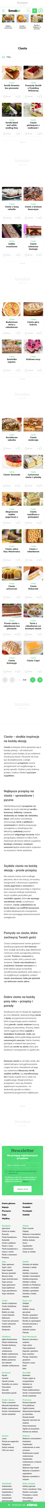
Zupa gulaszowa (8, 1285)
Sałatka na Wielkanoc (32, 1285)
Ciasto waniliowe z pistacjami (33, 514)
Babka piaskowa (9, 1360)
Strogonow (6, 1444)
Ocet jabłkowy (28, 1405)
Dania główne (8, 1203)
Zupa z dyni (6, 1267)
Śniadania (27, 1203)
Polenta (26, 1332)
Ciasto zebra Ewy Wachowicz (11, 550)
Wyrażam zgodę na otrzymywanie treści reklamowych (20, 1172)
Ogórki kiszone (28, 1408)
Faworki (5, 1378)
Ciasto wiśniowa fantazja (33, 246)
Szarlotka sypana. (12, 360)
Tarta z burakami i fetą (32, 1489)
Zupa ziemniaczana (10, 1279)
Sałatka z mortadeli (31, 1288)
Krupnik (26, 1306)
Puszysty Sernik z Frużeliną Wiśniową (33, 88)
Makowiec (6, 1318)
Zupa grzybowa (29, 1348)
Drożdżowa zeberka (12, 438)
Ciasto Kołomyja (12, 661)
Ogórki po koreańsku (31, 1429)
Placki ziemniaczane (31, 1237)
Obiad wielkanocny (10, 1342)
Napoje (5, 1207)
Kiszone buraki (28, 1417)
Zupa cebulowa (8, 1294)
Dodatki (26, 1207)
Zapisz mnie (22, 1189)
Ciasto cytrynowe (11, 587)
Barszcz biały (7, 1276)
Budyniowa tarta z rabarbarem (12, 325)
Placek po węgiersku (10, 1441)
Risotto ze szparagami (32, 1321)
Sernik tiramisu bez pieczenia (11, 86)
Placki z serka (7, 1246)
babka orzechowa (11, 245)
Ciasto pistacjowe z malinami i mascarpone (33, 126)
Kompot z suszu (29, 1363)
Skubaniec (6, 1330)
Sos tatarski (7, 1363)
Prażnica (5, 1258)
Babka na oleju (8, 1312)
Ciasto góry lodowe (33, 323)
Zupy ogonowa (8, 1264)
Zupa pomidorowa (9, 1291)
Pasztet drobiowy (9, 1345)
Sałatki (26, 1214)
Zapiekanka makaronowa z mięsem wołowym (32, 1462)
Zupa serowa (7, 1282)
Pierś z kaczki (28, 1228)
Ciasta (11, 83)
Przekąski (27, 1211)
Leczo (4, 1438)
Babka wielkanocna (10, 1354)
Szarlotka (6, 1309)
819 (24, 680)
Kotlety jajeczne (29, 1486)
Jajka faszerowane (9, 1339)
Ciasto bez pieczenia (10, 1321)
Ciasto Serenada (11, 474)
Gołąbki (26, 1303)
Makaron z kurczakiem (32, 1234)
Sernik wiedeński (29, 1396)
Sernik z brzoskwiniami (32, 1393)
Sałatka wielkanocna (10, 1366)
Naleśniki (5, 1240)
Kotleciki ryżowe (29, 1330)
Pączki (4, 1375)
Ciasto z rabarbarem (33, 550)
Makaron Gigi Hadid (31, 1468)
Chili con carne (8, 1450)
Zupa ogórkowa (8, 1288)
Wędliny (6, 1218)
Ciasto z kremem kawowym (33, 207)
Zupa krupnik (7, 1270)
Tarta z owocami (8, 1402)
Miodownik (6, 1327)
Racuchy (5, 1234)
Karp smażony (28, 1354)
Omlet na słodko (8, 1231)
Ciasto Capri (33, 660)
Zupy (4, 1214)
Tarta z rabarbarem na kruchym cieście (33, 626)
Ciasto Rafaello (8, 1315)
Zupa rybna (27, 1345)
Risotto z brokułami (30, 1318)
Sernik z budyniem (9, 1303)
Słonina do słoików (30, 1432)
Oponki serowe (8, 1381)
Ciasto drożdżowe (9, 1306)
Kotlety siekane (29, 1240)
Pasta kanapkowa (9, 1237)
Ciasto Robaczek (33, 587)
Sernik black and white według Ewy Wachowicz (12, 126)
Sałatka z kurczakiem (31, 1276)
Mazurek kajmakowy (10, 1405)
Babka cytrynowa (9, 1357)
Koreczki (5, 1390)
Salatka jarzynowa (30, 1279)
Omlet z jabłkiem (9, 1243)
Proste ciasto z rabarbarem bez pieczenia (12, 626)
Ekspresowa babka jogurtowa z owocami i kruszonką (12, 516)
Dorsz (25, 1243)
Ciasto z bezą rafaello (12, 207)
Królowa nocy (33, 359)
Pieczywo (6, 1211)
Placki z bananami (9, 1255)
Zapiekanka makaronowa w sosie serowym (31, 1447)
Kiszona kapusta (29, 1402)
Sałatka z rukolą (29, 1282)
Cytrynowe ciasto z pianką (33, 475)
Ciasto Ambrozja (33, 438)
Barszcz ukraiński (9, 1273)
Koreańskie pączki (9, 1393)
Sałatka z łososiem (30, 1273)
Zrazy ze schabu (29, 1252)
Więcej (25, 1181)
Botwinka (26, 1375)
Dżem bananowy (29, 1426)
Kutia (25, 1366)
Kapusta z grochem (30, 1351)
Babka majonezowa (10, 1408)
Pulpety (26, 1231)
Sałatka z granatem (31, 1291)
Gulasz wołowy (8, 1447)
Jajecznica (6, 1228)
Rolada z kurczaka (30, 1492)
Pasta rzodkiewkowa (31, 1390)
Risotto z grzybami (30, 1315)
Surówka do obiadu (30, 1264)
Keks (24, 1368)
